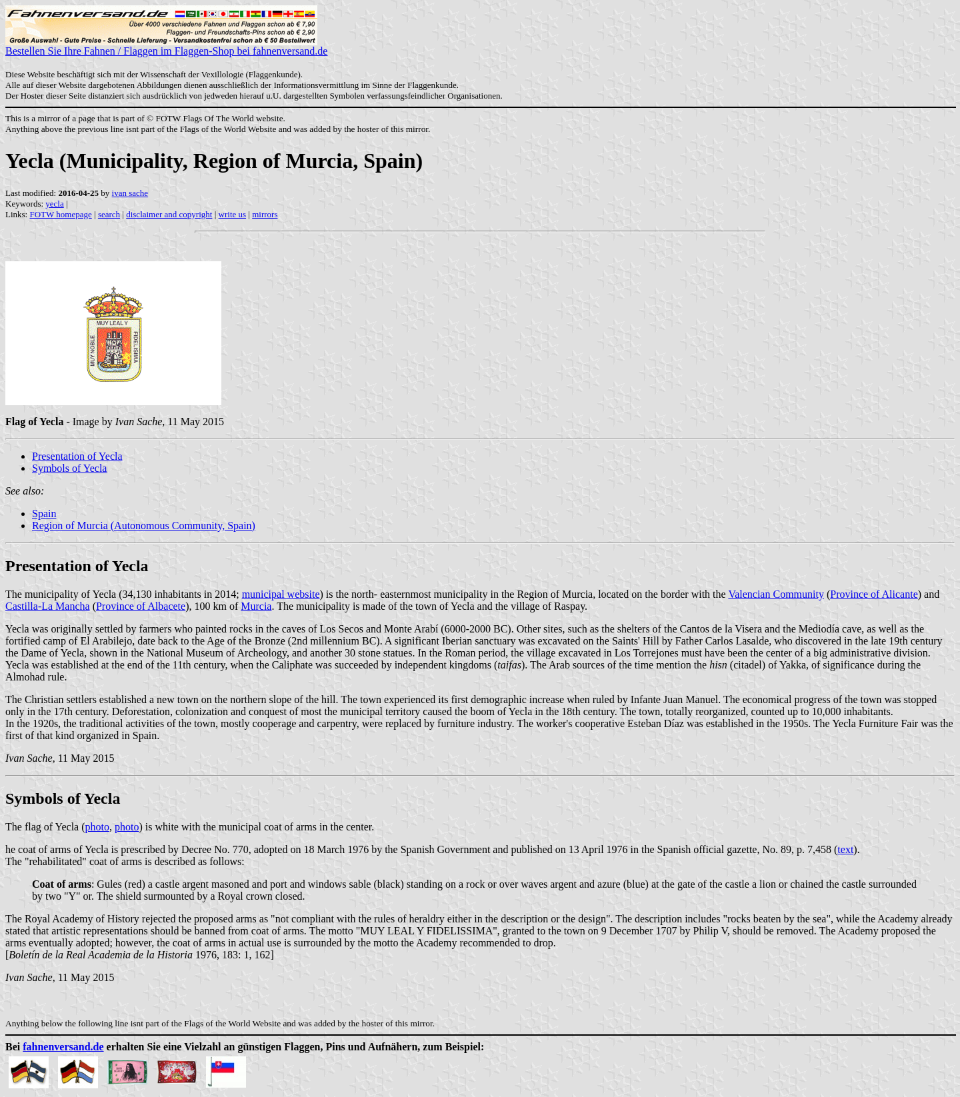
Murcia (256, 606)
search (109, 214)
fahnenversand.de (63, 1046)
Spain (44, 513)
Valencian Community (776, 594)
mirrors (264, 214)
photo (97, 826)
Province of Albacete (140, 606)
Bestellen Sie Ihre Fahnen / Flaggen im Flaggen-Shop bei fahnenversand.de (166, 46)
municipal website (281, 594)
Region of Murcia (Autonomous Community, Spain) (143, 525)
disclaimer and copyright (169, 214)
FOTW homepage (60, 214)
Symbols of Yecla (69, 468)
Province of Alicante (874, 594)
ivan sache (130, 193)
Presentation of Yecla (77, 456)
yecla (54, 204)
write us (233, 214)
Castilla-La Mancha (47, 606)
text (845, 849)
